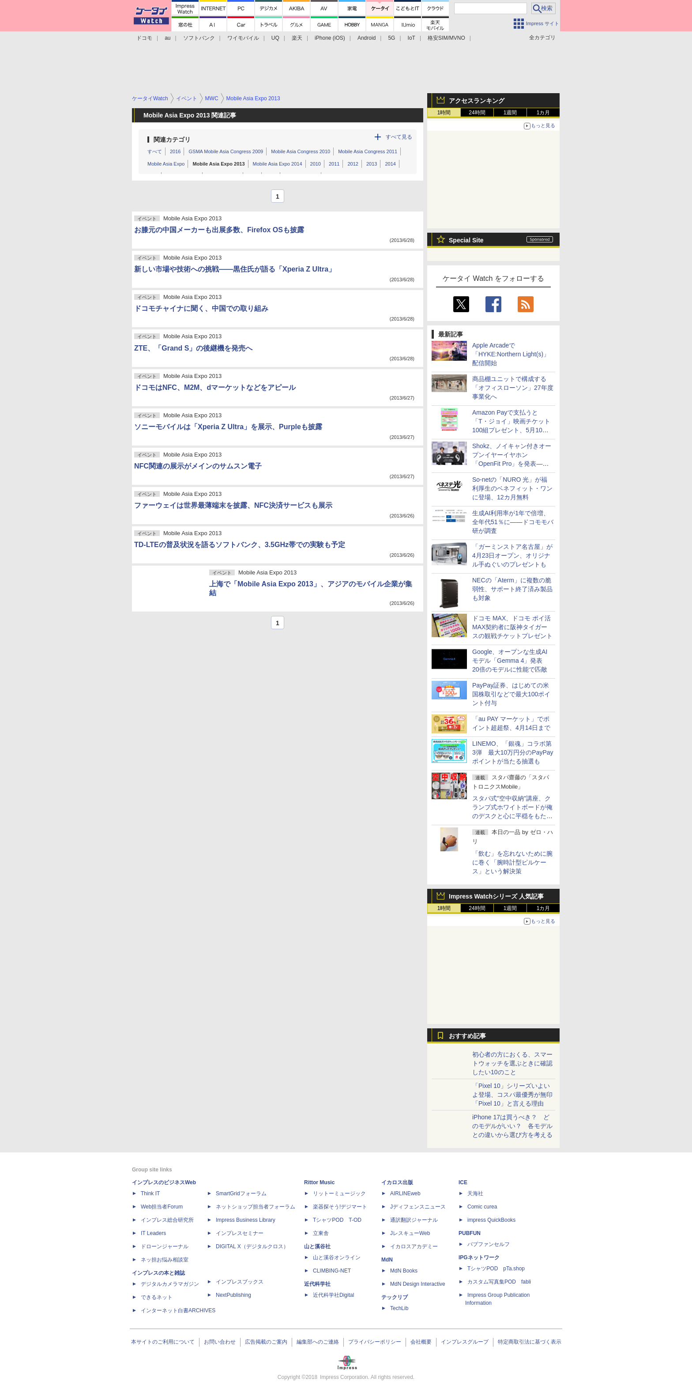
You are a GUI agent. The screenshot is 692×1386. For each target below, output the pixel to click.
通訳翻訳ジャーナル (414, 1220)
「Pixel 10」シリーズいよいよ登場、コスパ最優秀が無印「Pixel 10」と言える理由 (512, 1094)
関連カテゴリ (172, 139)
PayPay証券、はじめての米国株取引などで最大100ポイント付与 (511, 694)
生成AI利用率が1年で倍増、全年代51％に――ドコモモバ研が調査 (512, 522)
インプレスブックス (239, 1282)
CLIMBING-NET (332, 1271)
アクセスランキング (476, 100)
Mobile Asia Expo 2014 (277, 163)
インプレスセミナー (239, 1233)
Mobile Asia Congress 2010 (300, 151)
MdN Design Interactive (417, 1284)
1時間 (444, 113)
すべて (154, 151)
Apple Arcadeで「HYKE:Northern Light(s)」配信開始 (510, 354)
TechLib (399, 1308)
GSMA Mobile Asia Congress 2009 (225, 151)
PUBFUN (470, 1233)
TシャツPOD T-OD (337, 1220)
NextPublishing (233, 1295)
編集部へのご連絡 (318, 1342)
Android (366, 38)
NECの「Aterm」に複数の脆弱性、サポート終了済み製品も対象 (512, 589)
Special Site (466, 240)
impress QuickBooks (491, 1220)
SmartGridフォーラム (241, 1193)
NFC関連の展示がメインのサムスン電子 (198, 466)
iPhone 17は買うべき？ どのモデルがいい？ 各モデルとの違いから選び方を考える (512, 1126)
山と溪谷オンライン (337, 1257)
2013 (371, 163)
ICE (463, 1182)
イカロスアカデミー (414, 1246)
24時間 (477, 113)
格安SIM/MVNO (446, 38)
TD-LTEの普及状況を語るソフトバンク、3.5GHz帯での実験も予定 (239, 544)
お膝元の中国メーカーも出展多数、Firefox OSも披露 (219, 230)
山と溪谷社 (317, 1246)
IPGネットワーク (479, 1257)
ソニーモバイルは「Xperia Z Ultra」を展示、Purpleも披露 (228, 427)
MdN (387, 1260)
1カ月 (543, 113)
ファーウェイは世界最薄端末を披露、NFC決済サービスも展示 (233, 505)
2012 (352, 163)
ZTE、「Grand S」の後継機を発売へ (193, 348)
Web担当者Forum (162, 1207)
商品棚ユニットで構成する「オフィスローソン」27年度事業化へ (512, 387)
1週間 (510, 113)
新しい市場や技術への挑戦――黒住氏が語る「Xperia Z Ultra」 (234, 269)
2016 (175, 151)
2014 (390, 163)
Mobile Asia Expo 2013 (218, 163)
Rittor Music (319, 1182)
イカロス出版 (397, 1182)
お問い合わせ (220, 1342)
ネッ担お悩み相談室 (164, 1260)
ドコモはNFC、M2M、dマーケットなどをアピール (215, 387)
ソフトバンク (199, 38)
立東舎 (321, 1233)
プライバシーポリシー (374, 1342)
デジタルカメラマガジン (170, 1284)
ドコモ (144, 38)
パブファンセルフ (488, 1244)
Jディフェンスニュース (418, 1207)
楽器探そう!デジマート (340, 1207)
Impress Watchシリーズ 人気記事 (496, 896)
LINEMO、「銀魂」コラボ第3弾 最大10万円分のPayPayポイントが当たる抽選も (512, 752)
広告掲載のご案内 (266, 1342)
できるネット (157, 1297)
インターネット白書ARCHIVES (178, 1310)
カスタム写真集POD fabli (499, 1282)
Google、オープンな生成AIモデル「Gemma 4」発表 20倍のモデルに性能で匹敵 (510, 660)
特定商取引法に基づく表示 (529, 1342)
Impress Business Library (245, 1220)
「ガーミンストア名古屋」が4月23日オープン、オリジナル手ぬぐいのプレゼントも (512, 555)
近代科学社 (317, 1284)
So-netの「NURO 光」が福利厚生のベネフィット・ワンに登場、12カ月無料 (512, 488)
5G (391, 38)
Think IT (150, 1193)
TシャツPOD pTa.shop (496, 1268)
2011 (334, 163)
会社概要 (421, 1342)
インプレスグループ (465, 1342)
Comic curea (482, 1207)
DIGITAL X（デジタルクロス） (252, 1246)
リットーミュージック (339, 1193)
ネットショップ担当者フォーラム (255, 1207)
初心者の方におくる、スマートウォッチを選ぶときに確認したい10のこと (512, 1063)
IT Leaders (153, 1233)
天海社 (475, 1193)
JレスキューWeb (410, 1233)
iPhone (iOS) (330, 38)
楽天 (297, 38)
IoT (411, 38)
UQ (275, 38)
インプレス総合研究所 (167, 1220)
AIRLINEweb (405, 1193)
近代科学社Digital (333, 1295)
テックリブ (394, 1297)
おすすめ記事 (467, 1035)
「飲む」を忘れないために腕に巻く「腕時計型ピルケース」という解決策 (512, 862)
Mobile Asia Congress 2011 (367, 151)
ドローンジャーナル (164, 1246)
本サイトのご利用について (163, 1342)
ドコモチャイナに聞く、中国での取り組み (201, 308)
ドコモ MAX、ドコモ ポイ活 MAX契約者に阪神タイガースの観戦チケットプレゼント (512, 627)
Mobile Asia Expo (165, 163)
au (167, 38)
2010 (315, 163)
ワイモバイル (243, 38)
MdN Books (403, 1271)
